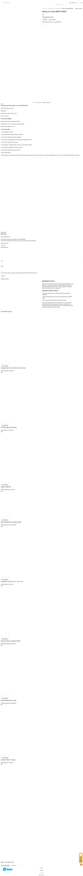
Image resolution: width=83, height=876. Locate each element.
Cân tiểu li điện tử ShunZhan (9, 427)
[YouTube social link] (80, 0)
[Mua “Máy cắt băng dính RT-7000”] (5, 698)
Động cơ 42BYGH (6, 487)
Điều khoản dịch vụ (32, 826)
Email (2, 266)
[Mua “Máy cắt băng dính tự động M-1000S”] (5, 520)
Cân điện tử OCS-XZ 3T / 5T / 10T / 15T (12, 581)
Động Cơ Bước (58, 8)
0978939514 (9, 869)
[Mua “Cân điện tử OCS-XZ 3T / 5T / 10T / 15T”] (5, 579)
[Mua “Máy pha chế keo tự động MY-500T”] (5, 639)
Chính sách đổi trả (32, 830)
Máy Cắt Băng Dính (12, 524)
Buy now (13, 865)
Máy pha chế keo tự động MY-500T (10, 641)
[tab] (34, 102)
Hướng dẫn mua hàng (60, 824)
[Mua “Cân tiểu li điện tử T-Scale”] (5, 758)
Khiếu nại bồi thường (33, 832)
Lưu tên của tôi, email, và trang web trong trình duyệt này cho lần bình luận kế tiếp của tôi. (19, 272)
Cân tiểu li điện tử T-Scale (8, 760)
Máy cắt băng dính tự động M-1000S (11, 522)
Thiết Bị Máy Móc (50, 8)
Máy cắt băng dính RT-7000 (8, 700)
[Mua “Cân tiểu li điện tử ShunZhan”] (5, 425)
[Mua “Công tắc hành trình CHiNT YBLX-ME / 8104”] (5, 366)
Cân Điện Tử (11, 430)
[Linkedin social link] (46, 24)
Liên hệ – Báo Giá (59, 828)
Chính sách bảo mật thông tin (34, 824)
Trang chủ (44, 8)
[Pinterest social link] (81, 0)
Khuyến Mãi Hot (59, 826)
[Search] (34, 2)
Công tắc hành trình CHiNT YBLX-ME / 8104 (13, 368)
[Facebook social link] (77, 0)
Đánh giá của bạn (5, 243)
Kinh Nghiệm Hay (59, 830)
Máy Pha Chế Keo (12, 643)
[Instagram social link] (79, 0)
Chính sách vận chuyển (33, 828)
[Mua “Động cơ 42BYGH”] (5, 485)
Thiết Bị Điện (11, 370)
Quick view (5, 363)
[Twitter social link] (78, 0)
